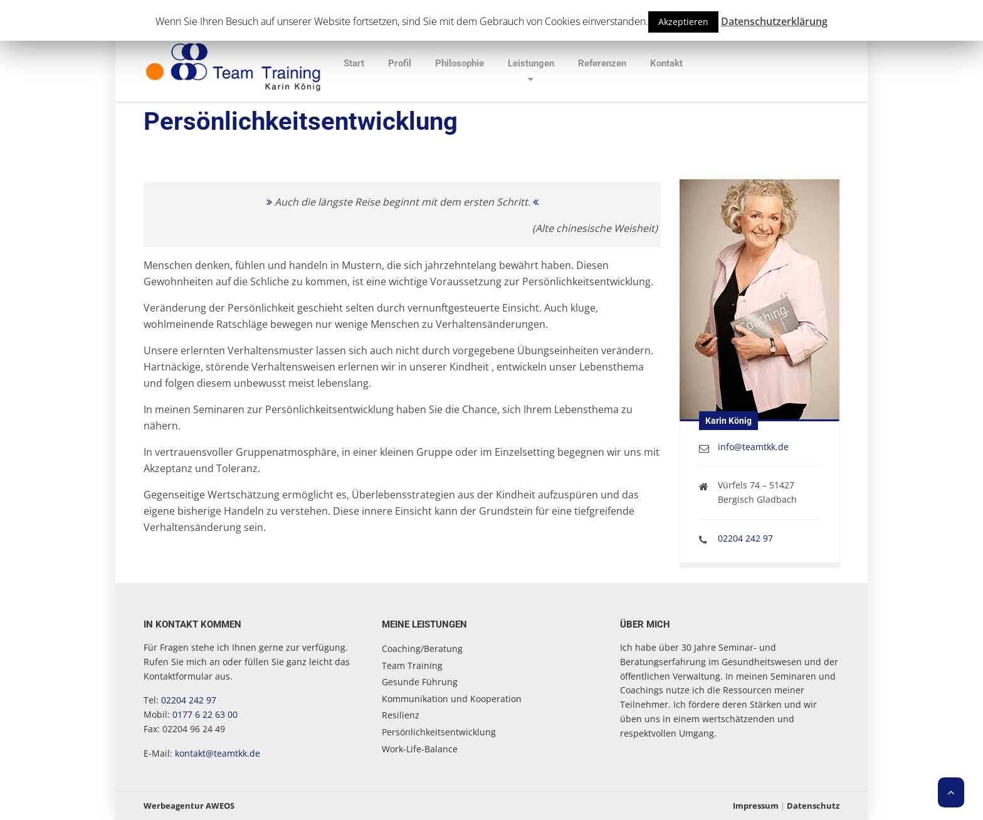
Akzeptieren (683, 22)
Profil (399, 63)
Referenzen (602, 63)
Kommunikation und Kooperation (452, 699)
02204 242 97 (745, 538)
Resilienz (400, 715)
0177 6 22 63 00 (205, 714)
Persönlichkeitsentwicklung (439, 732)
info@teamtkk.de (753, 447)
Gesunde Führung (420, 682)
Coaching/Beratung (422, 648)
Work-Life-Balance (420, 749)
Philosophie (459, 63)
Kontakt (666, 63)
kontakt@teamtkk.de (217, 753)
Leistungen (531, 63)
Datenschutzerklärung (774, 21)
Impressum (756, 805)
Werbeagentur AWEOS (189, 805)
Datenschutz (813, 805)
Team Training (412, 665)
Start (354, 63)
